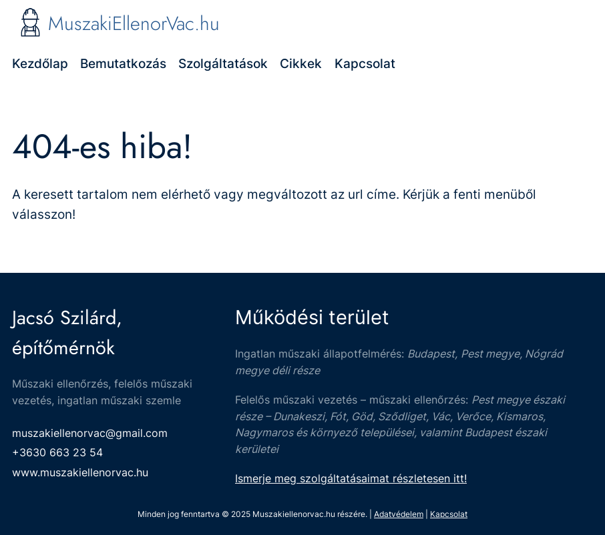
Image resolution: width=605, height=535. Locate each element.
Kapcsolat (448, 514)
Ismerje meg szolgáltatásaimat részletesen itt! (351, 478)
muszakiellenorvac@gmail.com (90, 433)
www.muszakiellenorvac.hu (80, 472)
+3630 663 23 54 (57, 452)
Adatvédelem (398, 514)
